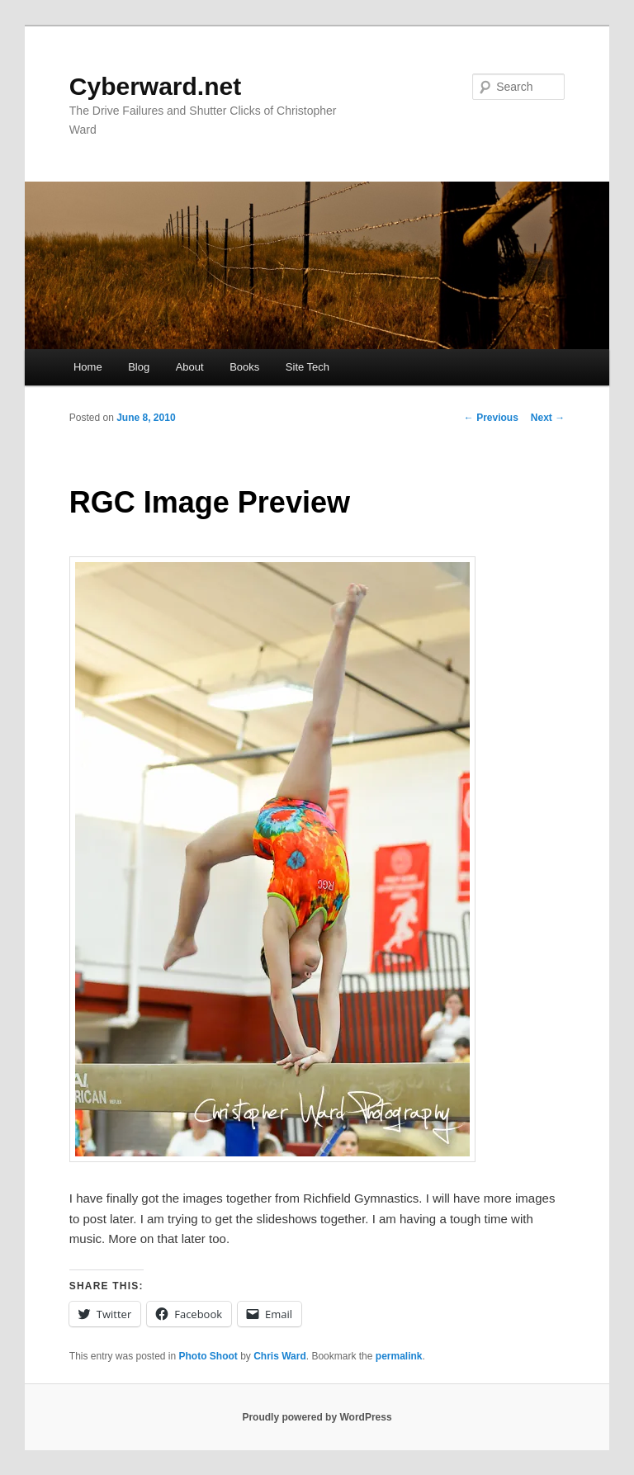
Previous (491, 417)
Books (244, 367)
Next (548, 417)
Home (87, 367)
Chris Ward (279, 1356)
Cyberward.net (155, 86)
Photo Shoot (208, 1356)
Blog (138, 367)
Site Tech (307, 367)
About (190, 367)
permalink (399, 1356)
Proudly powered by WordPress (316, 1417)
